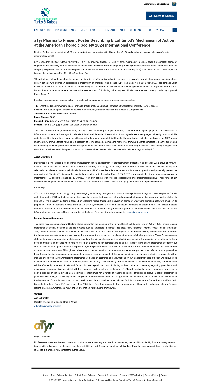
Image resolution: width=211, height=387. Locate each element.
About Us (126, 30)
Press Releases (66, 30)
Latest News (42, 30)
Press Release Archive (61, 375)
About (45, 375)
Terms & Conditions (107, 375)
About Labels (90, 30)
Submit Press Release (85, 375)
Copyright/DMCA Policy (130, 375)
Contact (109, 30)
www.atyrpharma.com (137, 212)
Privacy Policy (151, 375)
